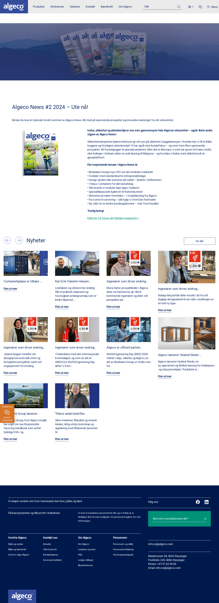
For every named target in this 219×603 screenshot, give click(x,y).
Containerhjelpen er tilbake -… (23, 281)
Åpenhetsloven (85, 565)
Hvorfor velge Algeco (18, 554)
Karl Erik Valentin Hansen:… (73, 281)
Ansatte (47, 544)
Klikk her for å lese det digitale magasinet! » (113, 218)
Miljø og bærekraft (17, 549)
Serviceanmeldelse (52, 560)
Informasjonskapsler (123, 554)
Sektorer (75, 6)
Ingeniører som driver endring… (127, 281)
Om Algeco (125, 6)
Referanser (57, 6)
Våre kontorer (50, 549)
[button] (8, 243)
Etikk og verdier (15, 544)
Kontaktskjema (50, 554)
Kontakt (90, 6)
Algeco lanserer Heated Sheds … (179, 355)
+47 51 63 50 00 (166, 564)
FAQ (80, 554)
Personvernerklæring (123, 549)
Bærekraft (107, 6)
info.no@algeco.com (160, 544)
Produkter (39, 6)
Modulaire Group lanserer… (21, 413)
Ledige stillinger (85, 560)
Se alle (199, 241)
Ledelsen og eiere (87, 549)
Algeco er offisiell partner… (124, 347)
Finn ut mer (10, 288)
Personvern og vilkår (123, 544)
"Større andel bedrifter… (70, 413)
